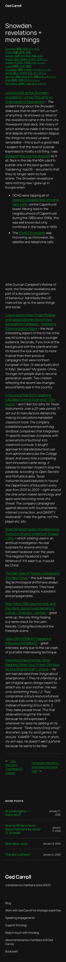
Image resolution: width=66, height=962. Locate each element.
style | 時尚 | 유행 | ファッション (22, 80)
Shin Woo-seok (16, 843)
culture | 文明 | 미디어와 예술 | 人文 (24, 55)
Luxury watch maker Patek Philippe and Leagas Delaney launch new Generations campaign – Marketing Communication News (30, 322)
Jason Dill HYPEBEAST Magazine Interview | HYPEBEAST (28, 640)
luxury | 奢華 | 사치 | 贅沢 (18, 66)
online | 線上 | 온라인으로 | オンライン (25, 73)
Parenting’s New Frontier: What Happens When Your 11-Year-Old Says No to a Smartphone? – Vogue (32, 664)
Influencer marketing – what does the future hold (46, 767)
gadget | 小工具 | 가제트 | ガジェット (25, 62)
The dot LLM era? (17, 854)
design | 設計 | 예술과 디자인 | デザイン (26, 59)
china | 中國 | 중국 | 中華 (18, 52)
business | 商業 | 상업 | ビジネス (22, 48)
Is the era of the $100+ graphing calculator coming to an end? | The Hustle (30, 399)
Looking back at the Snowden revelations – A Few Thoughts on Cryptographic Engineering (29, 97)
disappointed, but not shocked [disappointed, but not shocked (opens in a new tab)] (27, 156)
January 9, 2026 (52, 843)
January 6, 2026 (52, 854)
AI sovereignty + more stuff (17, 812)
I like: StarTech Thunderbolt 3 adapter (14, 767)
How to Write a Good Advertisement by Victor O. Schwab (23, 829)
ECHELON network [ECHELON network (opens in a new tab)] (32, 233)
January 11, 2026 (56, 829)
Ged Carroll (13, 6)
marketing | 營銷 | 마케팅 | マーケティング (27, 69)
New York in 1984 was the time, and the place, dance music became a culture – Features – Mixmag (30, 608)
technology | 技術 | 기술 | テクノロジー (26, 83)
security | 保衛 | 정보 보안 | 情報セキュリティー (30, 76)
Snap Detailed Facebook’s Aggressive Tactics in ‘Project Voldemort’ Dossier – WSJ (32, 533)
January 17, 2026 (55, 812)
